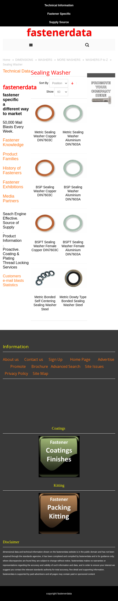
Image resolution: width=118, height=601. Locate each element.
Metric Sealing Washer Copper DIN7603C (44, 136)
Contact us (33, 359)
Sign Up (56, 359)
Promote (18, 366)
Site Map (40, 373)
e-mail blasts (13, 280)
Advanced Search (65, 366)
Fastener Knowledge (13, 142)
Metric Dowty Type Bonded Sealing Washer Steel (73, 301)
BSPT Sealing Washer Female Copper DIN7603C (44, 246)
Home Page (80, 359)
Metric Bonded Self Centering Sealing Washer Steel (44, 303)
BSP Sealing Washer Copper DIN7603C (44, 191)
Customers (12, 276)
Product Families (10, 156)
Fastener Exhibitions (13, 184)
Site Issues (94, 366)
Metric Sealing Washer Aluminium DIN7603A (73, 138)
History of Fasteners (12, 170)
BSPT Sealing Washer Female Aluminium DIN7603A (73, 248)
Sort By (43, 83)
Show (49, 91)
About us (11, 359)
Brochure (39, 366)
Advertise (106, 359)
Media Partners (11, 198)
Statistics (10, 285)
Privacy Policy (16, 373)
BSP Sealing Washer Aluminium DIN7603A (73, 193)
